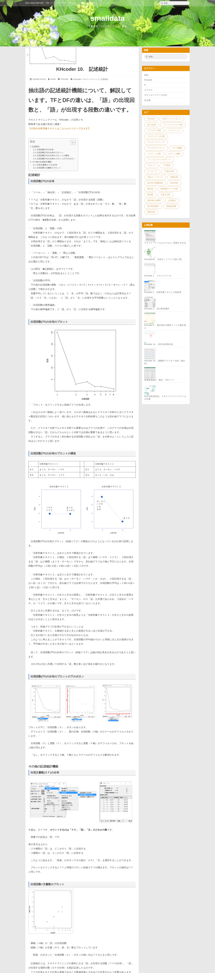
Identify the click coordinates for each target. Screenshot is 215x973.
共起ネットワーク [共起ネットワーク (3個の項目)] (155, 177)
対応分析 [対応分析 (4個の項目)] (174, 183)
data (146, 75)
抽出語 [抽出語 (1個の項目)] (150, 189)
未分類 (147, 100)
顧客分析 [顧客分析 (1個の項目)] (151, 212)
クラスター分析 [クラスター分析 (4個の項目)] (154, 130)
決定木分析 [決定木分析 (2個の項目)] (165, 194)
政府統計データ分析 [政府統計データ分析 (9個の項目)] (169, 189)
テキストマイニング (91, 79)
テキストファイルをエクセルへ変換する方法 (165, 243)
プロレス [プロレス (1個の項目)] (151, 165)
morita (53, 79)
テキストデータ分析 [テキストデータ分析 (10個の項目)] (156, 136)
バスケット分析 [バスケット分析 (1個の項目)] (154, 154)
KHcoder (65, 79)
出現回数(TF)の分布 (45, 150)
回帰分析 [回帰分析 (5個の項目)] (174, 177)
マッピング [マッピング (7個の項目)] (152, 171)
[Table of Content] (73, 142)
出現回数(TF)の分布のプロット (50, 153)
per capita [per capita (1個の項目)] (151, 124)
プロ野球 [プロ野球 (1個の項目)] (166, 165)
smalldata (107, 18)
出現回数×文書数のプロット (49, 168)
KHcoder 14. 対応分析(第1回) (158, 344)
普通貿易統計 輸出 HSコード (159, 380)
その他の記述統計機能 (42, 162)
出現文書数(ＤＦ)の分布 (47, 165)
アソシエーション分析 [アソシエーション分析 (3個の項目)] (173, 124)
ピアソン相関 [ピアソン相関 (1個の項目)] (174, 154)
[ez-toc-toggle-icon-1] (71, 142)
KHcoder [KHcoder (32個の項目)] (151, 119)
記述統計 (104, 79)
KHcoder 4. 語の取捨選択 (156, 308)
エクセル (148, 90)
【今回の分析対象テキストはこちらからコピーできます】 (59, 128)
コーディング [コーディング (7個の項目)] (174, 130)
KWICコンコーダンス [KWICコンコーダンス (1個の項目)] (171, 119)
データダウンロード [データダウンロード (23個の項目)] (156, 148)
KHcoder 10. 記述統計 (82, 69)
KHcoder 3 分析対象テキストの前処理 (162, 292)
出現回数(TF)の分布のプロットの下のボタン (56, 159)
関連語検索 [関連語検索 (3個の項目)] (171, 206)
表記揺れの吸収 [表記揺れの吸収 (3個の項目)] (154, 200)
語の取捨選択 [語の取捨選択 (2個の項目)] (153, 206)
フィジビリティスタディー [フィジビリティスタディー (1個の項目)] (159, 159)
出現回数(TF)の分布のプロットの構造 (53, 156)
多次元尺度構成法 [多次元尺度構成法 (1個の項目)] (155, 183)
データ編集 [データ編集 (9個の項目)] (177, 148)
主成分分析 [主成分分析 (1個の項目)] (169, 171)
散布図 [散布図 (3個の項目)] (150, 194)
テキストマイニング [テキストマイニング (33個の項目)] (156, 142)
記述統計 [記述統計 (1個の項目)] (172, 200)
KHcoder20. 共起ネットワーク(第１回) (163, 259)
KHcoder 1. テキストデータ (157, 276)
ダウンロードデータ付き (155, 95)
